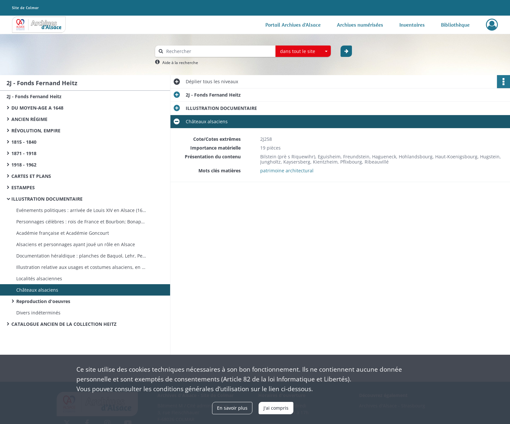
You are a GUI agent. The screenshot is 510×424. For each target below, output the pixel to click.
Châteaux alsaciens (37, 290)
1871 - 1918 (23, 153)
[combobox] (303, 51)
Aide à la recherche (180, 62)
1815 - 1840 (23, 142)
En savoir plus (232, 408)
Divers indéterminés (38, 313)
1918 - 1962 (23, 165)
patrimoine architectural (287, 170)
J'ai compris (276, 408)
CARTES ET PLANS (31, 176)
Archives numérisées (360, 24)
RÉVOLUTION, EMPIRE (35, 130)
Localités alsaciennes (39, 278)
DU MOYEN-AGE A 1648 (37, 108)
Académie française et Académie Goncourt (62, 233)
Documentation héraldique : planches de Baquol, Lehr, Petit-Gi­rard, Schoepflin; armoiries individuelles (81, 256)
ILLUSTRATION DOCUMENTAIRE (47, 199)
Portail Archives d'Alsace (293, 24)
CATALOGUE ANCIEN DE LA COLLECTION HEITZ (63, 324)
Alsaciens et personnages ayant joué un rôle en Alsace (75, 244)
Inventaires (412, 24)
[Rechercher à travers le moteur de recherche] (218, 51)
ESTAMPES (23, 187)
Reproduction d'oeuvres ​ (44, 301)
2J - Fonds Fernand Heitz (34, 96)
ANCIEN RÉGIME (29, 119)
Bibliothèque (455, 24)
